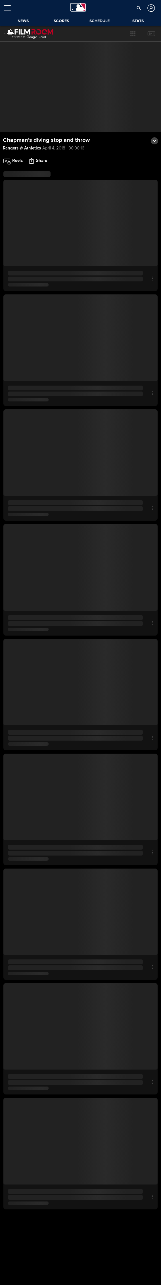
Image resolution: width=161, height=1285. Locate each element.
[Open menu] (9, 7)
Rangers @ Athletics (22, 148)
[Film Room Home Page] (29, 33)
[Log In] (150, 8)
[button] (133, 34)
